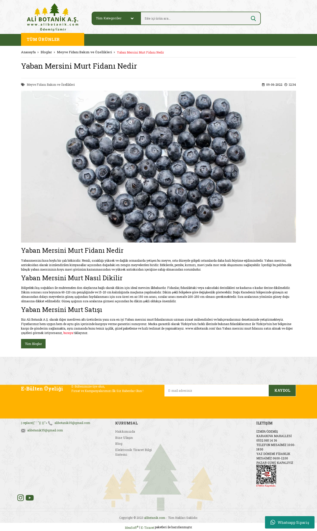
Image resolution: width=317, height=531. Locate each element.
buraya (68, 333)
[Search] (194, 18)
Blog (118, 443)
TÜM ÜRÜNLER (43, 39)
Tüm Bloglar (33, 344)
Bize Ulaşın (124, 437)
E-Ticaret (147, 528)
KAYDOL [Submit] (282, 390)
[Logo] (53, 16)
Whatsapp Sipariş (289, 522)
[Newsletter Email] (216, 390)
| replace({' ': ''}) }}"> (55, 423)
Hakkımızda (125, 431)
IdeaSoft (131, 527)
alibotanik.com (154, 518)
